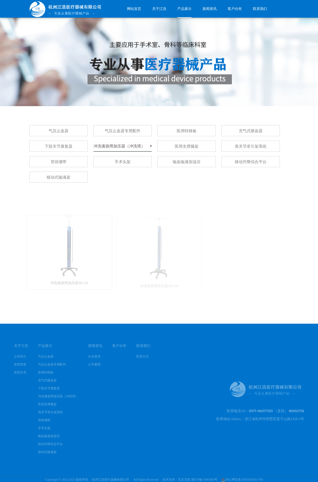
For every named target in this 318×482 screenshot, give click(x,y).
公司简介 (16, 356)
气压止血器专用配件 (122, 132)
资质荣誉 (16, 364)
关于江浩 (159, 9)
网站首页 (134, 9)
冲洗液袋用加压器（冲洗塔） (119, 147)
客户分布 (235, 9)
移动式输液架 (58, 179)
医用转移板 (187, 132)
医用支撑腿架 (187, 148)
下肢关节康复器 (58, 148)
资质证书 (16, 372)
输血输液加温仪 (187, 163)
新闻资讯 (210, 9)
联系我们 (260, 9)
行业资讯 (91, 356)
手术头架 (123, 163)
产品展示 (184, 9)
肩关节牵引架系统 (251, 148)
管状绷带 (58, 163)
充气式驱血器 (251, 132)
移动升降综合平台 (251, 163)
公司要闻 (91, 364)
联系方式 (139, 356)
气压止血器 (58, 132)
